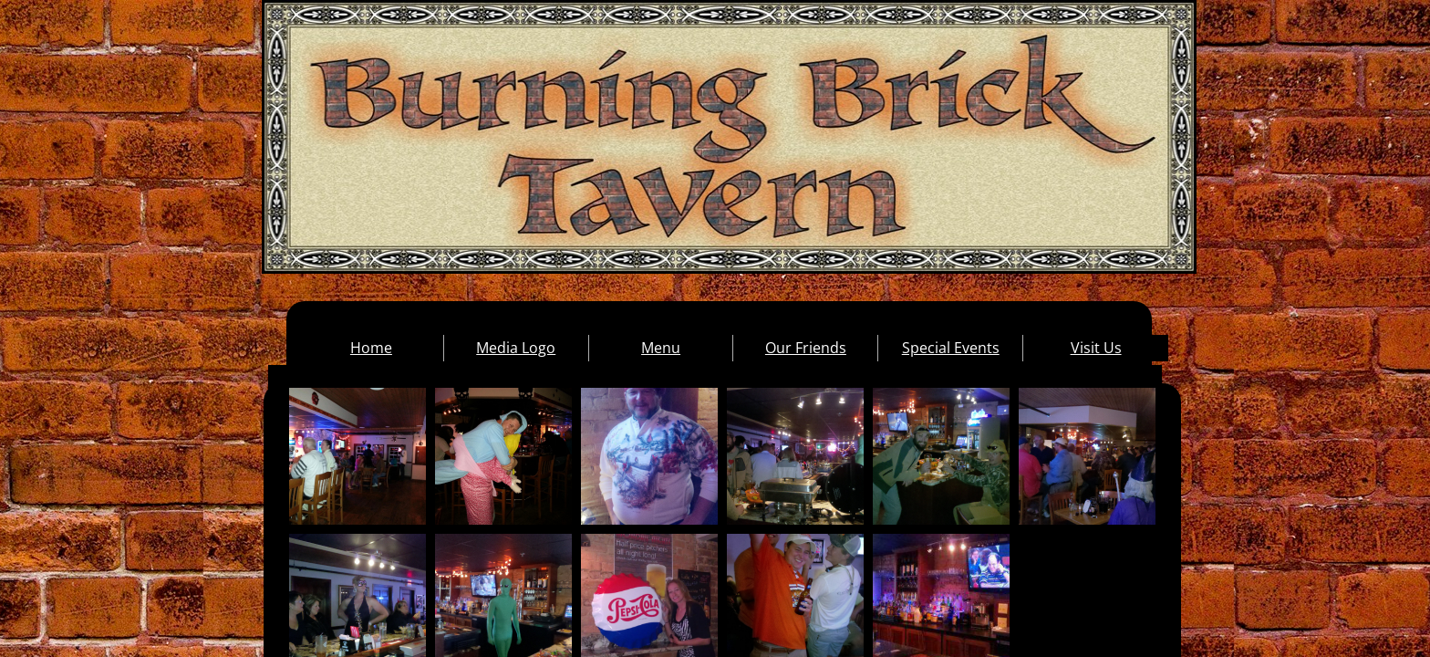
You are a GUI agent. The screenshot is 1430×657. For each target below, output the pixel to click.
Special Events (951, 348)
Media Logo (515, 348)
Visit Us (1096, 348)
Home (371, 348)
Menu (660, 348)
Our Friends (805, 348)
